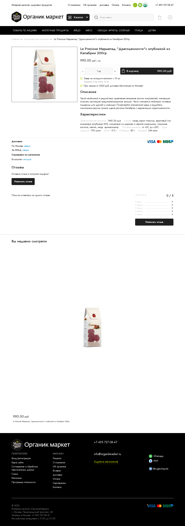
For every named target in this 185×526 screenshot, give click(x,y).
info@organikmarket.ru (107, 454)
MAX (153, 460)
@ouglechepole (158, 468)
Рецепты (57, 458)
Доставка (104, 5)
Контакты (126, 5)
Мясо (89, 30)
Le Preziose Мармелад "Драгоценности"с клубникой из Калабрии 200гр (41, 421)
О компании (74, 5)
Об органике (90, 5)
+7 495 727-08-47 (164, 5)
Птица (139, 30)
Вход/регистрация (21, 458)
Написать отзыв (23, 181)
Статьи (15, 474)
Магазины (17, 478)
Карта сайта (17, 462)
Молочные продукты (55, 30)
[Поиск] (123, 17)
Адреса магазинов (106, 462)
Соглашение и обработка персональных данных (25, 468)
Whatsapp (156, 456)
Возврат (57, 470)
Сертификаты (59, 483)
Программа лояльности (24, 482)
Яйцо (77, 30)
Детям (152, 30)
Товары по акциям (25, 30)
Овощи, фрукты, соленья (114, 30)
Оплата (115, 5)
